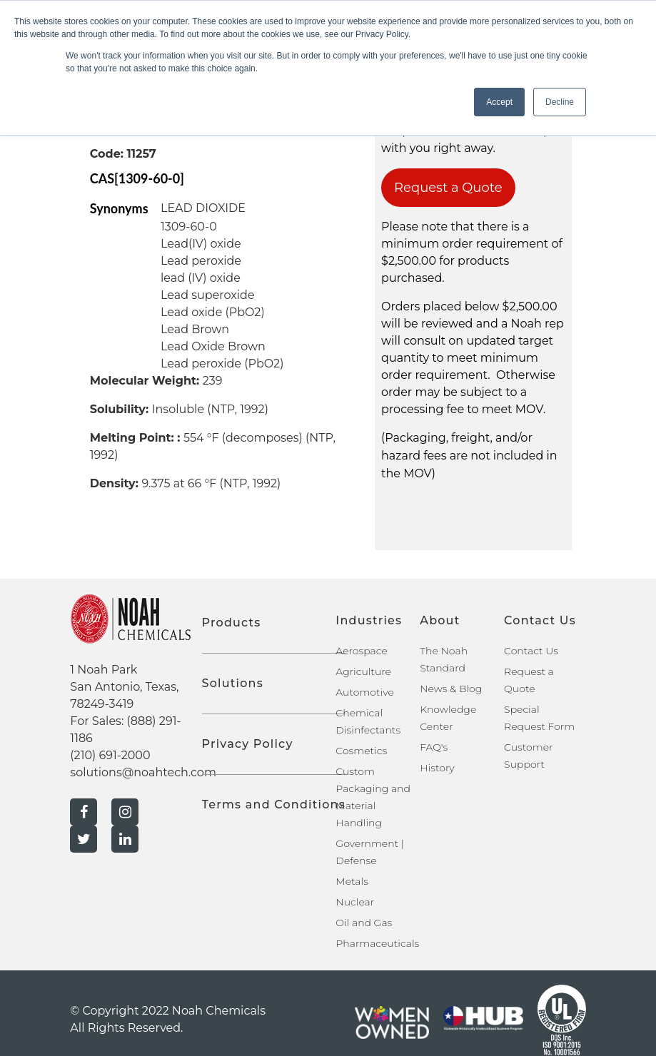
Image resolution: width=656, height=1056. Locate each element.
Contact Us (531, 650)
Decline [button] (559, 102)
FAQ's (434, 747)
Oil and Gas (363, 922)
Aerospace (361, 650)
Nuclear (354, 901)
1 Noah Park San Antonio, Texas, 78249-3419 (124, 687)
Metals (351, 881)
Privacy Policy (247, 744)
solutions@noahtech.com (143, 772)
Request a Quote (448, 188)
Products (231, 622)
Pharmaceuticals (377, 943)
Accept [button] (499, 102)
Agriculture (363, 671)
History (437, 767)
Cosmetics (361, 750)
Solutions (232, 683)
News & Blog (451, 688)
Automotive (364, 692)
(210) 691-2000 (110, 755)
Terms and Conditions (273, 804)
